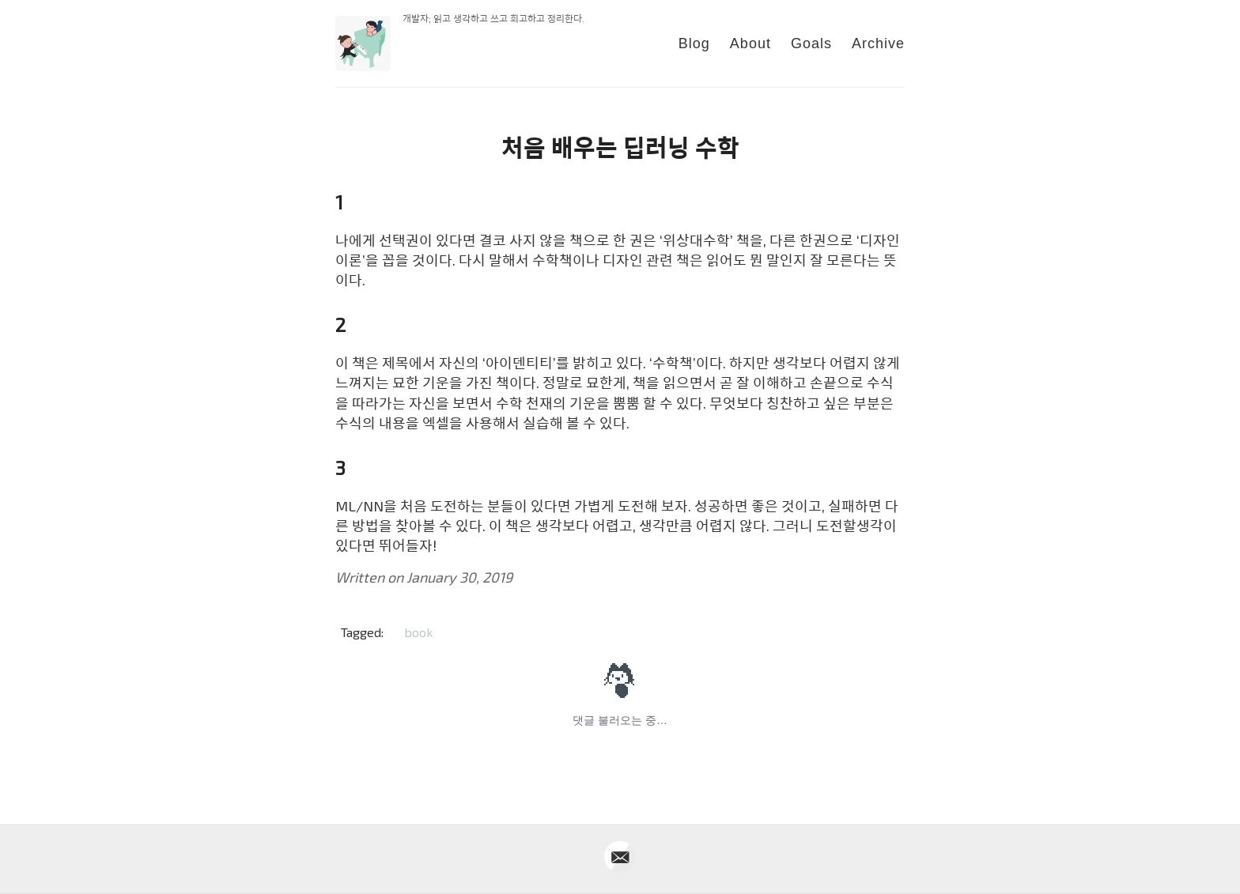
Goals (811, 43)
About (750, 43)
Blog (694, 43)
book (418, 631)
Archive (878, 43)
